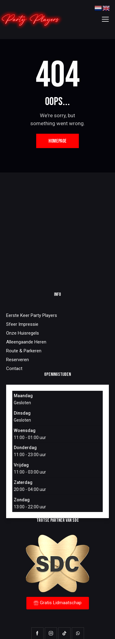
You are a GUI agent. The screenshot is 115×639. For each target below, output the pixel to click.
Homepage (57, 141)
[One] (57, 228)
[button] (105, 19)
